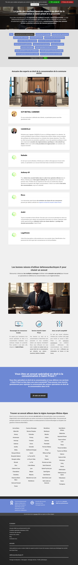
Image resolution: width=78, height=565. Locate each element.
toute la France (19, 347)
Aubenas (16, 443)
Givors (31, 443)
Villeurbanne (62, 478)
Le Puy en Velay (31, 459)
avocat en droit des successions (27, 41)
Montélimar (47, 428)
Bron (16, 465)
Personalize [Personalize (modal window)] (34, 4)
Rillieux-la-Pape (47, 453)
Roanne (47, 459)
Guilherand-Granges (31, 450)
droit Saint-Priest (13, 550)
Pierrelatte (46, 443)
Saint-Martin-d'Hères (62, 429)
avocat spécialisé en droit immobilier (51, 54)
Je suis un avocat (39, 396)
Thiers (62, 444)
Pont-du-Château (46, 446)
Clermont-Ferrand (15, 483)
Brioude (16, 462)
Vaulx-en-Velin (62, 457)
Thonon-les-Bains (62, 448)
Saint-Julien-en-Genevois (47, 482)
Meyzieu (31, 474)
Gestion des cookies (14, 534)
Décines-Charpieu (31, 431)
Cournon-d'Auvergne (31, 428)
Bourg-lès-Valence (16, 456)
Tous (11, 34)
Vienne (62, 466)
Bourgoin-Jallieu (16, 459)
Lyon (31, 468)
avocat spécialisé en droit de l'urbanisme (26, 50)
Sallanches (62, 433)
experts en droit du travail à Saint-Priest (50, 202)
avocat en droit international (41, 44)
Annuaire (11, 528)
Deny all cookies (67, 2)
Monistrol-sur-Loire (31, 477)
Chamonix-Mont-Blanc (16, 479)
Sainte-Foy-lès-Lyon (47, 468)
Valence (62, 454)
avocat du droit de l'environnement (54, 37)
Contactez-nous (13, 538)
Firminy (31, 437)
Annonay (16, 440)
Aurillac (16, 446)
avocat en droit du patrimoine (23, 44)
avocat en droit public (27, 47)
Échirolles (31, 434)
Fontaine (31, 440)
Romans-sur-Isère (46, 462)
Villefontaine (62, 469)
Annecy (16, 434)
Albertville (16, 431)
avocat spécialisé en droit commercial (46, 47)
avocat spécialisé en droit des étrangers (52, 50)
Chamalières (16, 471)
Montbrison (31, 481)
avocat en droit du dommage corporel (49, 41)
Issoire (31, 453)
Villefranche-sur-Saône (62, 473)
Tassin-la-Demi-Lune (62, 440)
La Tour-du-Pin (31, 456)
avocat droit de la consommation (24, 34)
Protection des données (15, 532)
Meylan (31, 471)
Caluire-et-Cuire (16, 468)
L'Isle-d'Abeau (31, 465)
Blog (10, 536)
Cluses (16, 486)
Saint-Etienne (46, 474)
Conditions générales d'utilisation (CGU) (19, 530)
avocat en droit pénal (57, 44)
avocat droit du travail (36, 37)
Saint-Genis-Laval (46, 477)
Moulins (47, 434)
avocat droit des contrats (21, 37)
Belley (15, 450)
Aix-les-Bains (16, 428)
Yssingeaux (62, 484)
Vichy (62, 463)
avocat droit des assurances (60, 34)
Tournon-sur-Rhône (62, 451)
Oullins (46, 437)
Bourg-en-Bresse (16, 453)
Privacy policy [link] (44, 4)
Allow (45, 58)
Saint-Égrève (46, 471)
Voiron (62, 481)
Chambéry (16, 474)
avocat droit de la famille (43, 34)
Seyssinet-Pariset (62, 436)
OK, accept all (54, 2)
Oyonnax (46, 440)
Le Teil (31, 462)
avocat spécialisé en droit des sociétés (27, 54)
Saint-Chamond (47, 465)
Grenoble (31, 446)
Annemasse (16, 437)
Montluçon (46, 431)
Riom (46, 456)
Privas (46, 450)
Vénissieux (62, 460)
